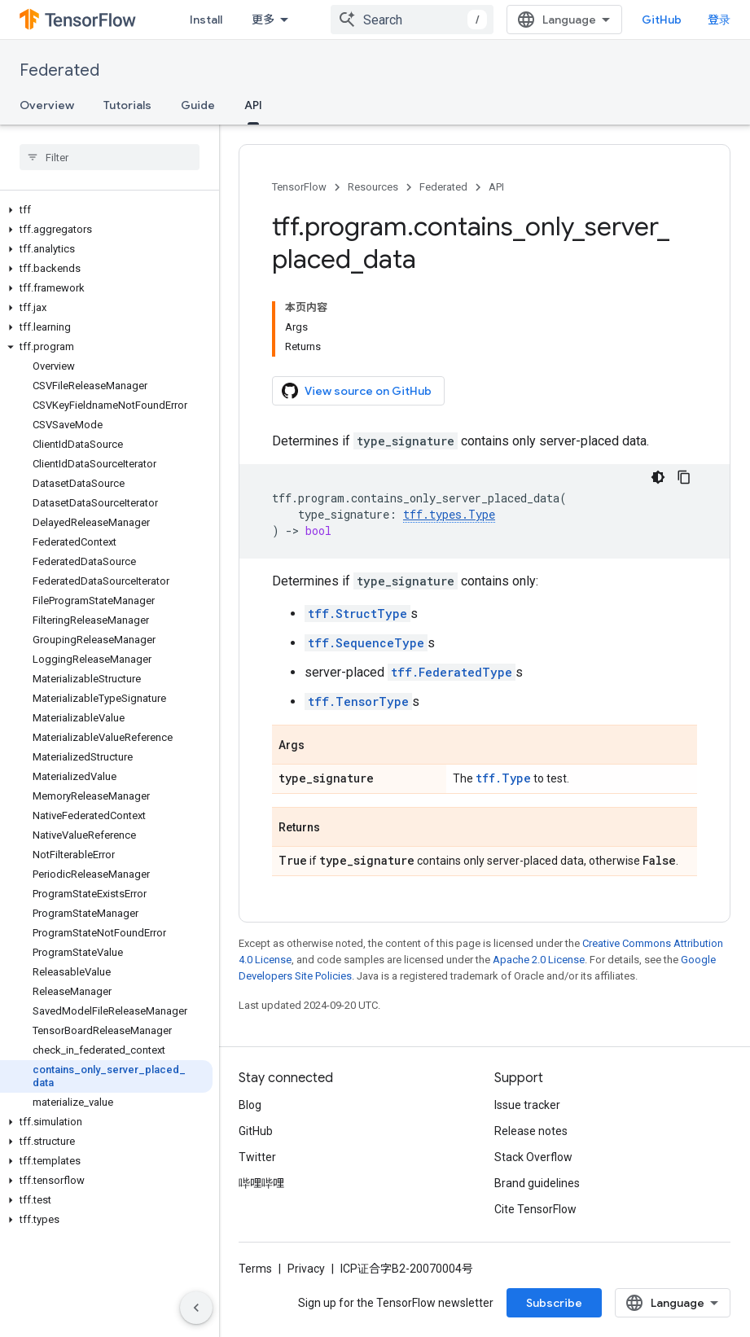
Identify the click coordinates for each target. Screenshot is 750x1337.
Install (206, 19)
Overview (47, 105)
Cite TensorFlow (535, 1209)
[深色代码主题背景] (658, 477)
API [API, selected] (253, 105)
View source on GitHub (357, 391)
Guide (198, 105)
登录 (719, 19)
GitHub (662, 19)
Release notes (531, 1131)
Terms (255, 1268)
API (496, 187)
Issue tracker (527, 1104)
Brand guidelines (537, 1183)
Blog (250, 1104)
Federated (59, 70)
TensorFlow (299, 187)
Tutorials (127, 105)
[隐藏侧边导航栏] (196, 1307)
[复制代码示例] (684, 477)
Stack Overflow (533, 1157)
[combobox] (412, 19)
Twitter (257, 1157)
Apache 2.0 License (539, 959)
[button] (106, 210)
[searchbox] (110, 157)
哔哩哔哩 (261, 1183)
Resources (373, 187)
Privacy (306, 1268)
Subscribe (554, 1302)
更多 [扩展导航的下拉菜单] (263, 19)
